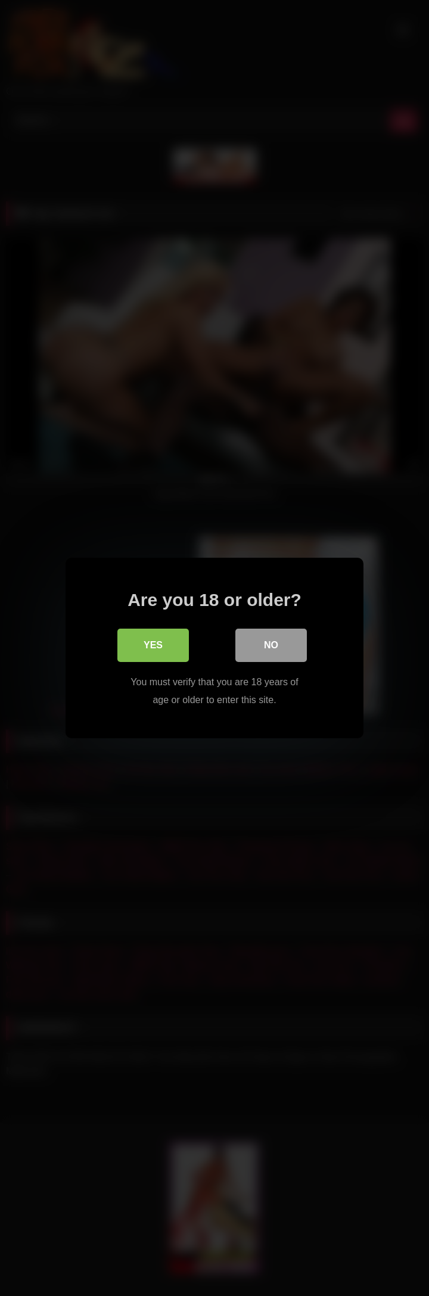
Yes (153, 645)
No (271, 645)
